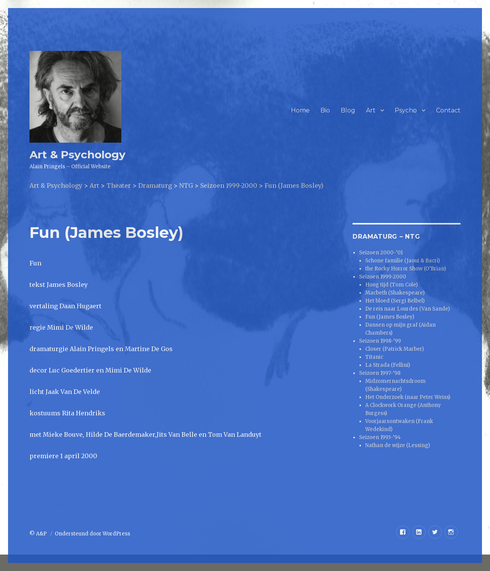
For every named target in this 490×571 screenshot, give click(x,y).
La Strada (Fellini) (387, 365)
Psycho (406, 110)
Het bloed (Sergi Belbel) (395, 301)
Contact (448, 110)
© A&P (38, 533)
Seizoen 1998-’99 (380, 341)
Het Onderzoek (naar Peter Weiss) (407, 397)
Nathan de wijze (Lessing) (397, 445)
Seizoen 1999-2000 (382, 276)
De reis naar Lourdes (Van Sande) (407, 309)
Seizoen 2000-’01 (381, 252)
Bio (325, 110)
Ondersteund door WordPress (92, 533)
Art (371, 110)
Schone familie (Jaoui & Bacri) (402, 260)
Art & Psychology (77, 154)
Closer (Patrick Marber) (394, 349)
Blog (348, 110)
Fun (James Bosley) (389, 317)
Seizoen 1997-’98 (379, 373)
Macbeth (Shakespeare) (395, 293)
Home (300, 110)
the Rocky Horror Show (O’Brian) (405, 268)
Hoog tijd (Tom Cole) (391, 284)
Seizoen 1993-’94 (380, 437)
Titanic (374, 357)
